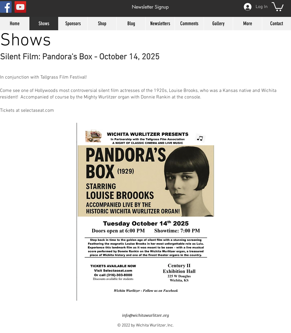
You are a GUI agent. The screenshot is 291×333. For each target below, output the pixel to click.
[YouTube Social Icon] (20, 7)
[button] (150, 7)
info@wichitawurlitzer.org (145, 315)
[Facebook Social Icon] (6, 7)
